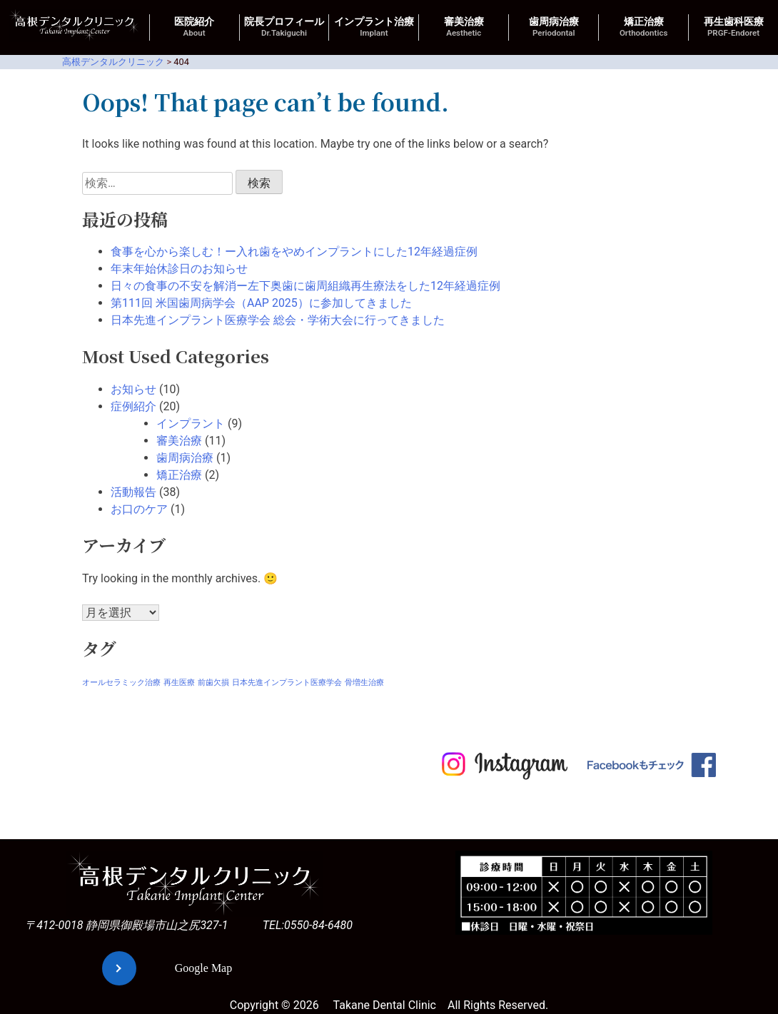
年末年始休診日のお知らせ (179, 268)
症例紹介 (133, 406)
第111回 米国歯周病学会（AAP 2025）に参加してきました (261, 303)
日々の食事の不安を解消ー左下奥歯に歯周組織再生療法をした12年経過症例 (305, 286)
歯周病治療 (554, 27)
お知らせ (133, 389)
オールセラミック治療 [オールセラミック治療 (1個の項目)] (121, 682)
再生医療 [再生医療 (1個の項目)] (179, 682)
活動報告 (133, 492)
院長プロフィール (284, 27)
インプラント (190, 423)
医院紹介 (194, 27)
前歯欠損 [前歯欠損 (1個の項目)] (213, 682)
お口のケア (139, 509)
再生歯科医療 (734, 27)
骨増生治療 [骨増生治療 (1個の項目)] (364, 682)
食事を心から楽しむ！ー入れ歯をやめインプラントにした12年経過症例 (294, 251)
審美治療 (464, 27)
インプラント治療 (374, 27)
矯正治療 (643, 27)
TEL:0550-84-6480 (308, 925)
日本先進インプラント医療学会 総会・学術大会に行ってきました (278, 320)
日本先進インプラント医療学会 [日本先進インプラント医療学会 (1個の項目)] (287, 682)
